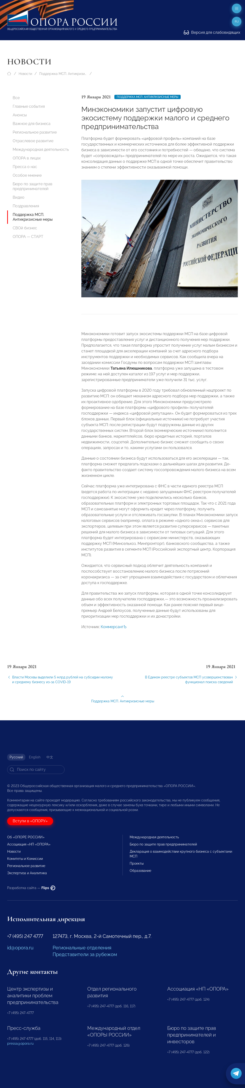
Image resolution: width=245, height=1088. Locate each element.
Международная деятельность (41, 149)
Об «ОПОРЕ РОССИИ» (26, 837)
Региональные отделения (82, 948)
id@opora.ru (20, 948)
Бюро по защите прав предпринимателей (32, 186)
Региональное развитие (35, 132)
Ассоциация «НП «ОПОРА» (28, 844)
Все (16, 98)
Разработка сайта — (31, 888)
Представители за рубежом (85, 954)
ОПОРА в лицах (27, 158)
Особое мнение (27, 175)
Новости (25, 74)
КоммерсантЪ (114, 633)
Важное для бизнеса (31, 123)
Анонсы (20, 115)
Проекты (137, 863)
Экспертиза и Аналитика (27, 873)
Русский (16, 757)
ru (237, 21)
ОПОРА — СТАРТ (28, 236)
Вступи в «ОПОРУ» (30, 821)
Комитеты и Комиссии (25, 859)
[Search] (36, 769)
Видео (18, 197)
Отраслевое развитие (33, 141)
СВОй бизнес (25, 228)
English (34, 757)
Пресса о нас (25, 166)
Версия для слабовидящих (212, 32)
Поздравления (26, 206)
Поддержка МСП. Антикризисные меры (63, 74)
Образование (140, 871)
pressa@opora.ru (20, 1043)
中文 (49, 757)
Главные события (29, 106)
